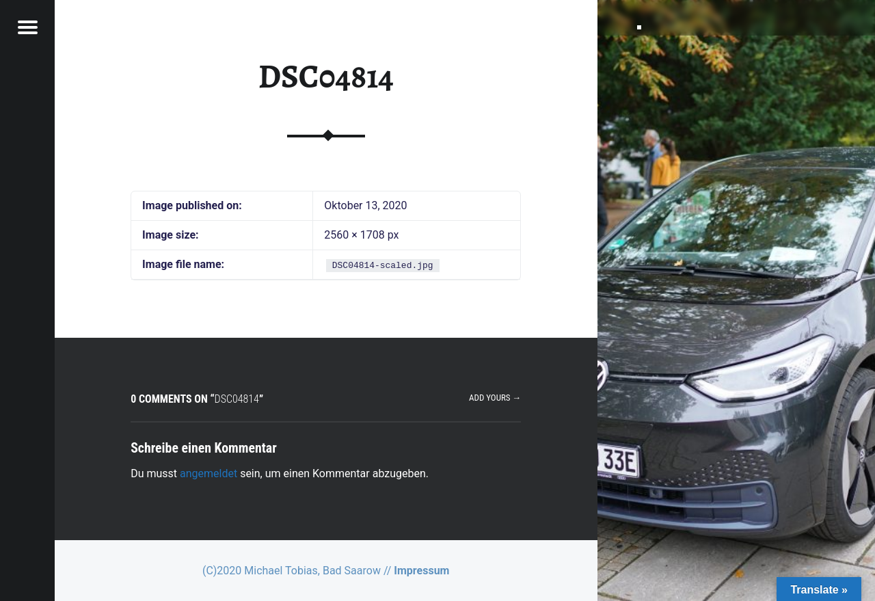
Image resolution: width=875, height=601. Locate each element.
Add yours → (495, 397)
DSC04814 (326, 76)
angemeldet (208, 473)
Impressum (421, 570)
